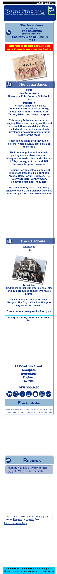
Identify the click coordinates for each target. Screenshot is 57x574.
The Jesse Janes (33, 87)
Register (17, 522)
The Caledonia (33, 244)
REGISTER (49, 3)
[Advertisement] (29, 217)
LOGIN (39, 3)
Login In (30, 522)
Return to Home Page (15, 526)
